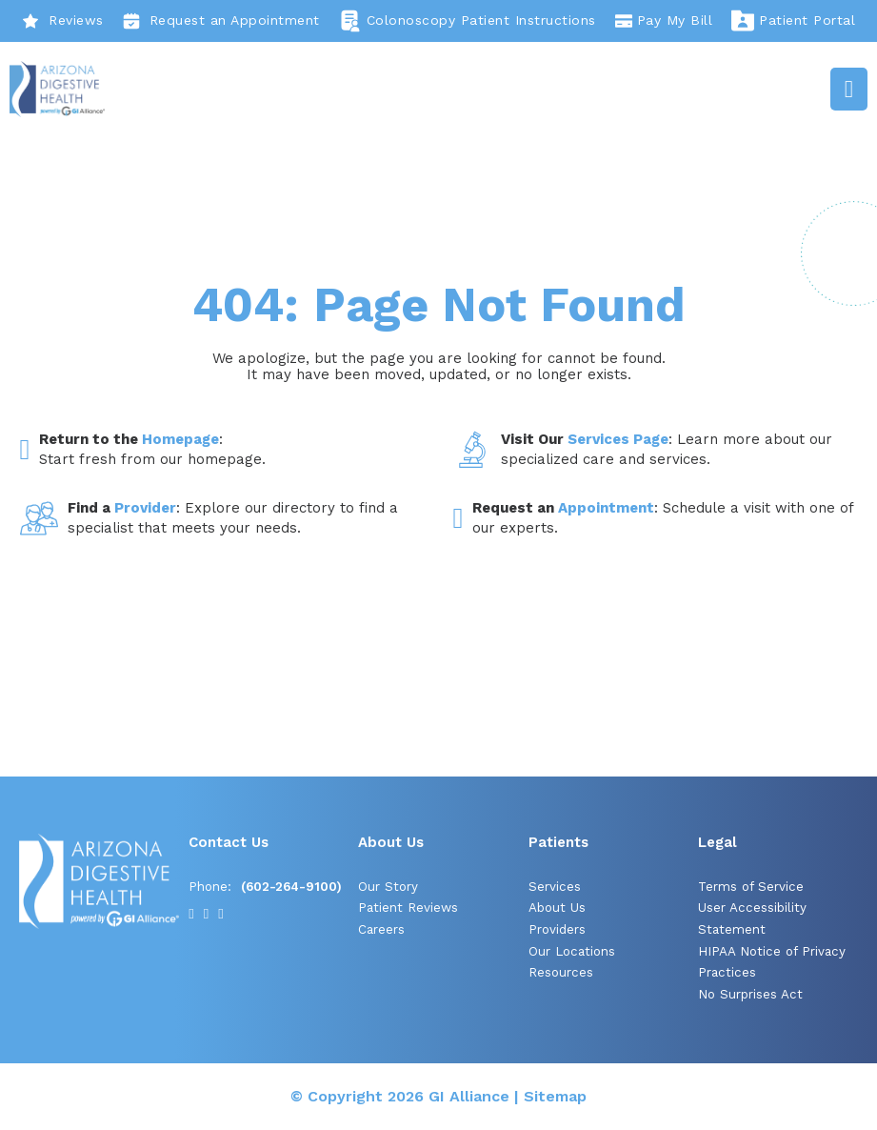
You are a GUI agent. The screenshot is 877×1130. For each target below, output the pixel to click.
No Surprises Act (750, 994)
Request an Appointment (221, 21)
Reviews (63, 21)
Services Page (618, 439)
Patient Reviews (408, 907)
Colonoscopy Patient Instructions (467, 21)
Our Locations (571, 951)
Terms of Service (751, 886)
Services (554, 886)
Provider (145, 507)
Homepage (180, 439)
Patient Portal (793, 21)
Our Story (388, 886)
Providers (557, 929)
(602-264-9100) (291, 886)
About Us (557, 907)
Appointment (606, 507)
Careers (381, 929)
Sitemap (555, 1096)
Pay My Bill (664, 21)
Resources (560, 972)
